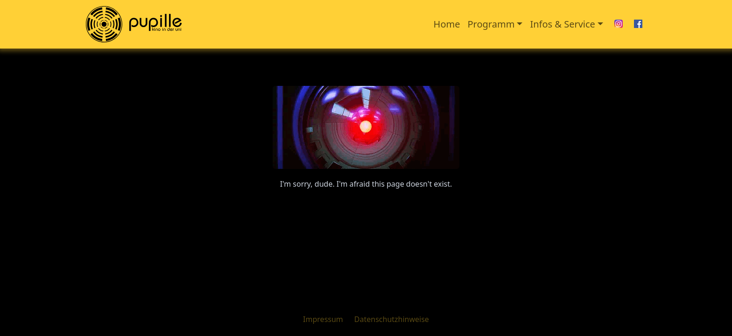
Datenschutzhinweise (391, 319)
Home (447, 24)
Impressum (323, 319)
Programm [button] (491, 24)
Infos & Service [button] (562, 24)
